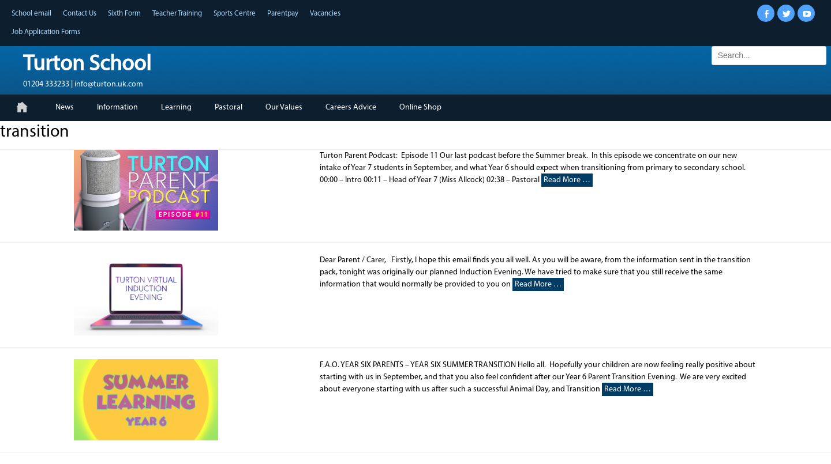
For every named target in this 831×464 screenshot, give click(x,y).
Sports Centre (235, 13)
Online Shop (420, 107)
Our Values (283, 107)
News (64, 107)
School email (31, 13)
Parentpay (282, 13)
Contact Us (79, 13)
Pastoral (228, 107)
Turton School (87, 65)
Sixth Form (124, 13)
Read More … (567, 180)
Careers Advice (350, 107)
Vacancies (325, 13)
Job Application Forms (46, 32)
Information (117, 107)
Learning (176, 107)
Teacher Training (177, 13)
